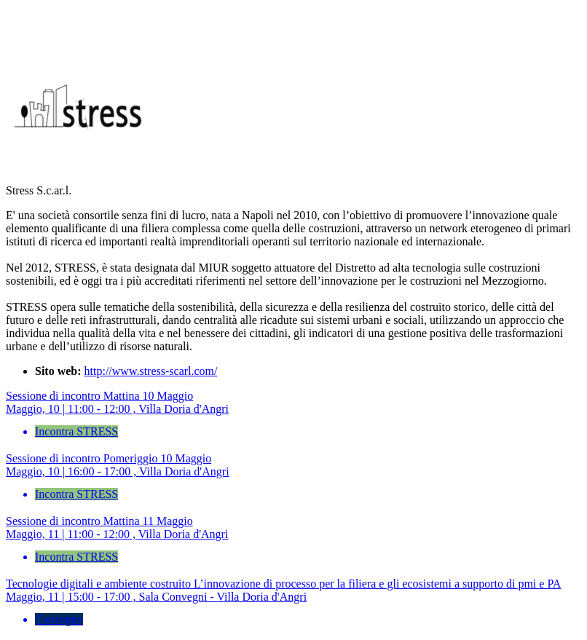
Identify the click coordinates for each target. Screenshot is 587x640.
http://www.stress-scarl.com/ (151, 371)
